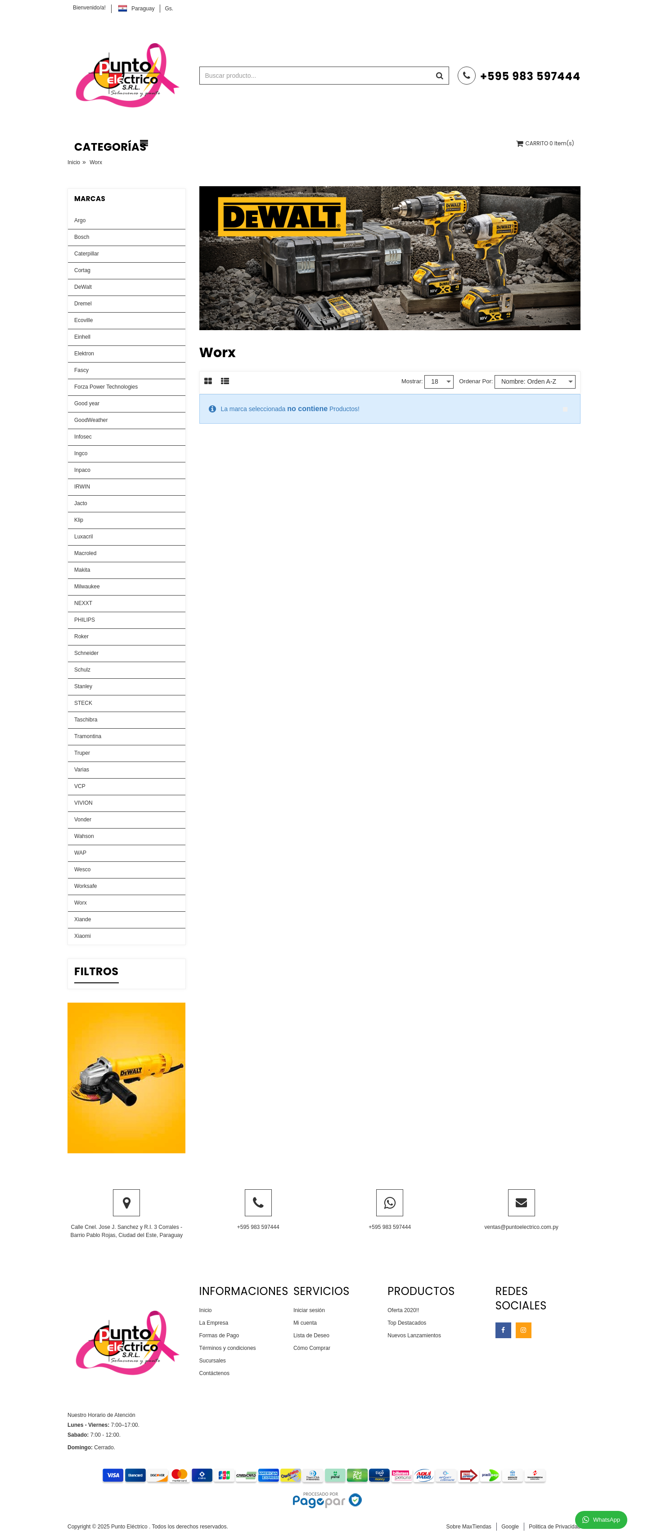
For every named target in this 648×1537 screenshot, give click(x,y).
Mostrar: (412, 381)
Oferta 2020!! (403, 1310)
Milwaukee (87, 586)
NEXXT (83, 603)
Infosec (83, 437)
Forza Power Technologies (106, 387)
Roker (81, 636)
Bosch (81, 237)
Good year (86, 403)
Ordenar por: (476, 381)
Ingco (80, 453)
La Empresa (214, 1323)
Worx (80, 903)
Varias (81, 769)
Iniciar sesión (309, 1310)
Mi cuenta (305, 1323)
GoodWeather (91, 420)
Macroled (85, 553)
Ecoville (83, 320)
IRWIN (82, 487)
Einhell (82, 337)
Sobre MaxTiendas (468, 1527)
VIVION (83, 803)
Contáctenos (214, 1373)
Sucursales (212, 1361)
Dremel (83, 303)
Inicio (74, 162)
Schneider (86, 653)
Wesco (82, 869)
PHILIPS (84, 620)
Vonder (82, 819)
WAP (80, 853)
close (565, 409)
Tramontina (87, 736)
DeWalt (83, 287)
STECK (83, 703)
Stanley (83, 686)
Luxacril (83, 536)
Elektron (84, 353)
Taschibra (85, 720)
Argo (80, 220)
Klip (78, 520)
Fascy (81, 370)
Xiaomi (82, 936)
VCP (80, 786)
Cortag (82, 270)
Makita (82, 570)
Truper (82, 753)
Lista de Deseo (311, 1335)
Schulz (82, 670)
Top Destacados (406, 1323)
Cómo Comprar (311, 1348)
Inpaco (82, 470)
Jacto (80, 503)
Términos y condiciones (227, 1348)
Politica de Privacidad (554, 1527)
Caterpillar (86, 254)
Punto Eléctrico (130, 1527)
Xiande (82, 919)
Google (510, 1527)
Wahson (84, 836)
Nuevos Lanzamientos (414, 1335)
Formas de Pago (219, 1335)
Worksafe (85, 886)
